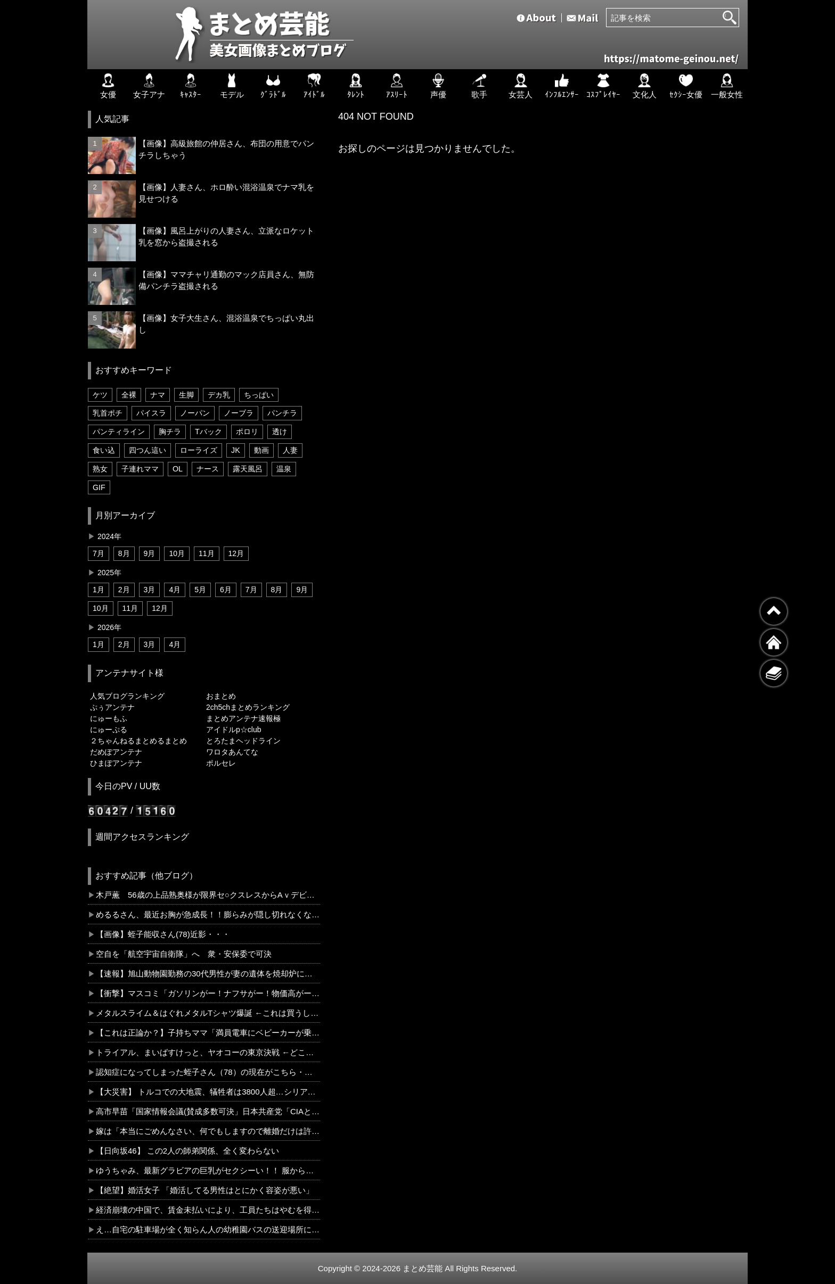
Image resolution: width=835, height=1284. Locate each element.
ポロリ (247, 431)
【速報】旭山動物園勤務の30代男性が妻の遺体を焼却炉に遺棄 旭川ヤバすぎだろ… (208, 973)
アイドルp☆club (233, 729)
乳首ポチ (107, 413)
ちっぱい (259, 395)
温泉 (283, 469)
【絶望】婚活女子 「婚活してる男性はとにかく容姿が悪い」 (205, 1190)
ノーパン (195, 413)
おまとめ (221, 696)
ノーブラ (238, 413)
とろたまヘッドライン (243, 740)
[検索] (729, 17)
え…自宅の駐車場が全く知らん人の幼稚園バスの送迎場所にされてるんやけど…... (208, 1229)
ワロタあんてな (232, 752)
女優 (108, 86)
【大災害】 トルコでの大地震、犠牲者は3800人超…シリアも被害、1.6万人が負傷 (208, 1091)
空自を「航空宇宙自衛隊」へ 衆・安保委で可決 (184, 953)
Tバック (208, 431)
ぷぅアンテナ (112, 707)
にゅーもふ (108, 718)
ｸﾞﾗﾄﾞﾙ (273, 86)
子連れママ (140, 469)
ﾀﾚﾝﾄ (355, 86)
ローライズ (198, 450)
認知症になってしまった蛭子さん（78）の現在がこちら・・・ (208, 1071)
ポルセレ (221, 763)
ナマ (157, 395)
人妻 (290, 450)
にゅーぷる (108, 729)
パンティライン (119, 431)
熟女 (100, 469)
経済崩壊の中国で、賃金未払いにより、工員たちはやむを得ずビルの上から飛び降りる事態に (208, 1209)
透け (279, 431)
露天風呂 (248, 469)
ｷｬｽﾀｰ (190, 86)
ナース (208, 469)
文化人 (645, 86)
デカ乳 (219, 395)
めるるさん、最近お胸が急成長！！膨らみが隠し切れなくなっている (208, 914)
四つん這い (147, 450)
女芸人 (521, 86)
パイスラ (151, 413)
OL (178, 469)
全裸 (128, 395)
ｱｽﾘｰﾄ (396, 86)
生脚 (186, 395)
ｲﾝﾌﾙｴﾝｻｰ (562, 86)
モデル (232, 86)
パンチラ (282, 413)
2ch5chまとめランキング (248, 707)
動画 (261, 450)
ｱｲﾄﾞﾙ (314, 86)
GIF (99, 487)
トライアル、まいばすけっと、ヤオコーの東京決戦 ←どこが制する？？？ (208, 1052)
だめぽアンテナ (116, 752)
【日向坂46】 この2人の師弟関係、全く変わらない (187, 1150)
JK (235, 450)
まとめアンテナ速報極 (243, 718)
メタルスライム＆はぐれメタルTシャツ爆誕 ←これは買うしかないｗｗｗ (208, 1012)
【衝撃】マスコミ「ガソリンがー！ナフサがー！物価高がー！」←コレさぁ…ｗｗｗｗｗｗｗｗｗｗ (208, 993)
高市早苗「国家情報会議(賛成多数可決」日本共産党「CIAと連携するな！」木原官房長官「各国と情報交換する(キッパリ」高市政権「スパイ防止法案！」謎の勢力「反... (208, 1111)
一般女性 (727, 86)
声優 (438, 86)
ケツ (100, 395)
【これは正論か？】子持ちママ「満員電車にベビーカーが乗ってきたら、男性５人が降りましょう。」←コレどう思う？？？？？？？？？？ (208, 1032)
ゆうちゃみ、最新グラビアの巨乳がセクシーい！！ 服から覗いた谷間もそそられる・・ (208, 1170)
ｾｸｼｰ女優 (685, 86)
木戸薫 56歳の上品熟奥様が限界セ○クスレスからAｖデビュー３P (208, 894)
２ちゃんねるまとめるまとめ (138, 740)
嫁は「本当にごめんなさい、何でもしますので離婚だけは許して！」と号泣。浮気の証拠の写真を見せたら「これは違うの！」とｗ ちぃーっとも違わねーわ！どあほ (208, 1131)
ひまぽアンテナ (116, 763)
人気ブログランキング (127, 696)
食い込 (104, 450)
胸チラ (170, 431)
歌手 (479, 86)
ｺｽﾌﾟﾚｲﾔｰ (603, 86)
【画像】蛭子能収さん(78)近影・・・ (163, 934)
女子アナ (149, 86)
